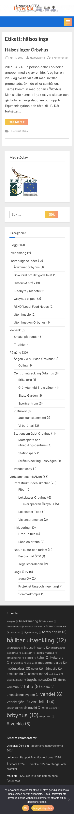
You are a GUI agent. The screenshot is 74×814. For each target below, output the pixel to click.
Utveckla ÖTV (27, 6)
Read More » (18, 122)
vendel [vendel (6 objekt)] (51, 694)
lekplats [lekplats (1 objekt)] (32, 663)
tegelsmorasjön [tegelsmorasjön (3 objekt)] (42, 679)
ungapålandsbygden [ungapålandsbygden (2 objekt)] (23, 695)
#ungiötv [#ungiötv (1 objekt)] (12, 621)
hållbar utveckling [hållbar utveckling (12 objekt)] (36, 640)
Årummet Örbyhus (27, 267)
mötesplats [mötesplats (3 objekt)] (18, 668)
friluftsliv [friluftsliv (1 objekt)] (17, 632)
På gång (15, 352)
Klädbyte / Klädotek (27, 291)
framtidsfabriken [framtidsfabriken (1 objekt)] (35, 626)
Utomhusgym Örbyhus (30, 322)
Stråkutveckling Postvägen (37, 461)
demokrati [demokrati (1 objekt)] (49, 621)
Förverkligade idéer (23, 261)
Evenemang (17, 253)
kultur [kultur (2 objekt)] (43, 657)
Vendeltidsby (23, 469)
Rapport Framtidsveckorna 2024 (40, 757)
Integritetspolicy (42, 808)
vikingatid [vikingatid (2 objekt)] (32, 707)
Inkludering (22, 527)
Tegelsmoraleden (30, 564)
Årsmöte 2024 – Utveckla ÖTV (26, 764)
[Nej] (69, 800)
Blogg (13, 245)
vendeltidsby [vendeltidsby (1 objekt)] (15, 708)
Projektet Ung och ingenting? (38, 586)
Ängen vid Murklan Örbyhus (33, 359)
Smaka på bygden (26, 337)
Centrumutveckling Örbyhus (34, 373)
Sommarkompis (29, 594)
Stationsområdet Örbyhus (32, 433)
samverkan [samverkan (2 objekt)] (38, 674)
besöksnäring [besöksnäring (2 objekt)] (31, 621)
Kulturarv (20, 411)
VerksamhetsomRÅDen (25, 477)
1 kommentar (60, 57)
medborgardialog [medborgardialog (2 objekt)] (52, 663)
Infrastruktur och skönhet (32, 483)
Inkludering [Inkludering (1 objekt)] (14, 653)
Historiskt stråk (19, 131)
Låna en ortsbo (29, 542)
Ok (25, 808)
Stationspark (27, 453)
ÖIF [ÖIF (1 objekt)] (45, 708)
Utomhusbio (22, 314)
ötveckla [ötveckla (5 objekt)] (19, 723)
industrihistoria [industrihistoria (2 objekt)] (37, 647)
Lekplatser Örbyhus (32, 497)
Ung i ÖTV (21, 572)
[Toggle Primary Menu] (68, 22)
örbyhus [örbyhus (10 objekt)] (23, 715)
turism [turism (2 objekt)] (47, 687)
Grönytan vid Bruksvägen (36, 387)
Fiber (22, 489)
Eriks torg (25, 380)
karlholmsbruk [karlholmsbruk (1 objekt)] (15, 658)
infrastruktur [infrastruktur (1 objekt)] (58, 648)
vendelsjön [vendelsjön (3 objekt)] (18, 702)
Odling (23, 365)
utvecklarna (37, 57)
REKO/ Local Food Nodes (31, 306)
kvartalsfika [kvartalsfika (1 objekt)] (18, 663)
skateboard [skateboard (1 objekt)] (56, 674)
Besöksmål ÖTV (29, 556)
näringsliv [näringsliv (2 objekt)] (53, 668)
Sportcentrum (28, 403)
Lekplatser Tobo (29, 512)
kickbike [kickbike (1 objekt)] (30, 658)
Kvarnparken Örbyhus (38, 504)
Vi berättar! (26, 425)
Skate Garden (28, 395)
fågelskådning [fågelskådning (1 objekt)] (32, 632)
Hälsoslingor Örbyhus (26, 49)
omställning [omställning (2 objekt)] (17, 674)
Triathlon (20, 345)
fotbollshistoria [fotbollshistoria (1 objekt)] (15, 626)
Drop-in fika (26, 534)
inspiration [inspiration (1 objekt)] (28, 653)
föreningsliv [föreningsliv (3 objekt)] (54, 632)
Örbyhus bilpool (25, 299)
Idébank (15, 330)
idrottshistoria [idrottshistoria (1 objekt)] (15, 648)
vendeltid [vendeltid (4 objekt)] (42, 701)
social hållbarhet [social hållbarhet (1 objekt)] (16, 680)
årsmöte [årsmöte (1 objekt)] (54, 708)
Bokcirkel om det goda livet (33, 275)
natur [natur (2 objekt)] (37, 668)
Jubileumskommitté (32, 418)
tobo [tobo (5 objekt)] (32, 686)
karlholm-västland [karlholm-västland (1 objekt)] (46, 653)
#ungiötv (24, 578)
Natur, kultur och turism (30, 550)
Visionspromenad (30, 520)
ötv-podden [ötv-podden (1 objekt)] (46, 716)
